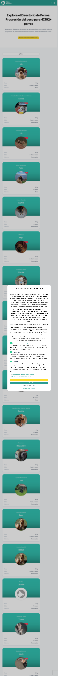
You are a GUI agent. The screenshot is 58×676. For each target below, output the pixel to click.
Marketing (17, 359)
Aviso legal (34, 390)
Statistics (17, 350)
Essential (21, 341)
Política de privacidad (26, 390)
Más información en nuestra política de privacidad (26, 374)
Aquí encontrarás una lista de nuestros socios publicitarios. (28, 372)
